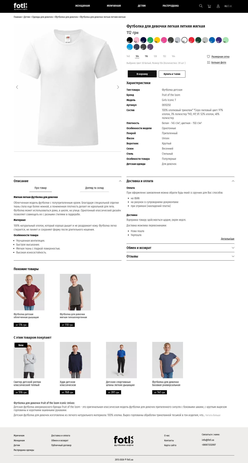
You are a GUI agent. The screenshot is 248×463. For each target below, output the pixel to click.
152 (164, 56)
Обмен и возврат (59, 439)
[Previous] (17, 87)
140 (128, 56)
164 (173, 56)
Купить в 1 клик (178, 73)
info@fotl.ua (208, 439)
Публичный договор (61, 444)
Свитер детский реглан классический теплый (27, 382)
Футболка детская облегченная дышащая (26, 315)
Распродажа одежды (24, 449)
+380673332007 (209, 443)
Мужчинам (19, 434)
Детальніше (227, 238)
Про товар (41, 187)
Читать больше (212, 414)
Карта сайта (170, 444)
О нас (167, 434)
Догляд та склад (94, 187)
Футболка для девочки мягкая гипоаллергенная (73, 315)
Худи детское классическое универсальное (69, 384)
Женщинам (19, 439)
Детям (17, 444)
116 (146, 56)
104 (137, 56)
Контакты (169, 439)
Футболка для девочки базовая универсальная (166, 382)
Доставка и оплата (60, 434)
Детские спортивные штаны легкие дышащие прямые (120, 384)
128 (155, 56)
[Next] (117, 87)
